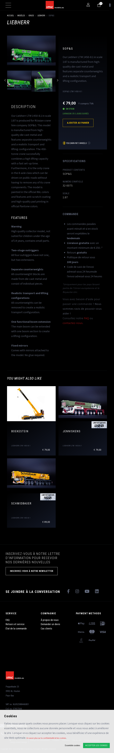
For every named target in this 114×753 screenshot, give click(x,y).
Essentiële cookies (72, 745)
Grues (31, 15)
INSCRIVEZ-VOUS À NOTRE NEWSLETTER (31, 571)
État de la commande (16, 628)
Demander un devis (50, 624)
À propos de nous (50, 619)
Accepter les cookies (96, 745)
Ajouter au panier (78, 122)
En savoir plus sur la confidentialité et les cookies (46, 738)
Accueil (10, 15)
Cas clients (46, 628)
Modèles (21, 15)
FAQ (86, 318)
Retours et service (15, 624)
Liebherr (41, 15)
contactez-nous (73, 323)
